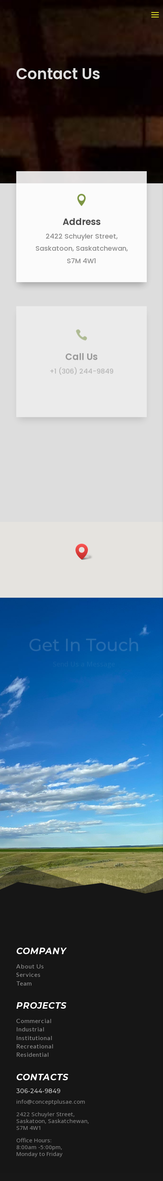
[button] (84, 552)
